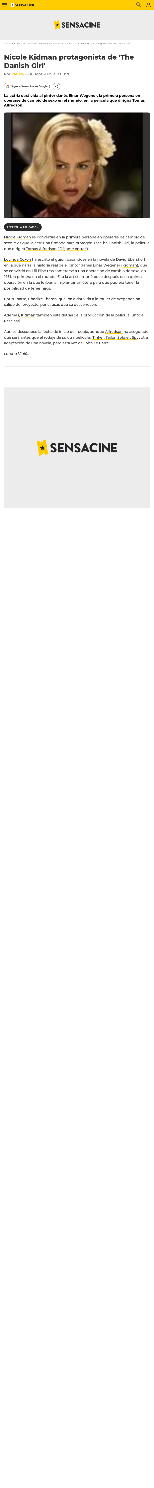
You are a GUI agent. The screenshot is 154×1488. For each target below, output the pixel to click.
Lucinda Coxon (17, 259)
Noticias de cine (37, 43)
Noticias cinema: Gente (61, 43)
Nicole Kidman (17, 237)
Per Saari (12, 321)
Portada (8, 43)
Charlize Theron (42, 299)
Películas (20, 43)
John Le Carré (96, 343)
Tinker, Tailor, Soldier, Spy (115, 337)
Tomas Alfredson (41, 249)
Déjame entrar (73, 249)
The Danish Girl (115, 243)
